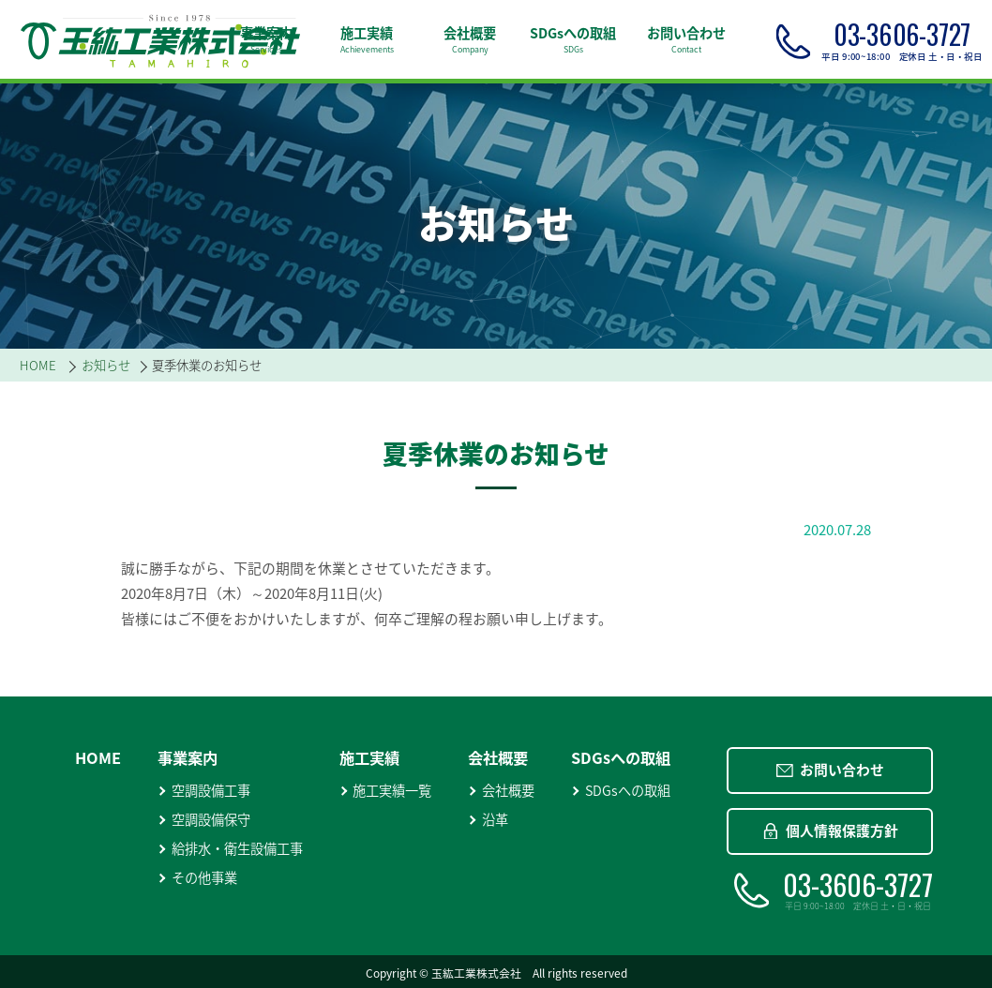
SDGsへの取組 (620, 791)
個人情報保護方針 (830, 830)
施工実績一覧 (385, 791)
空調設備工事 (204, 791)
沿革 (488, 820)
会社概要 (501, 791)
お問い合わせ (830, 769)
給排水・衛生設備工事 (230, 849)
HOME (98, 757)
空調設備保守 (204, 820)
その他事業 (197, 878)
